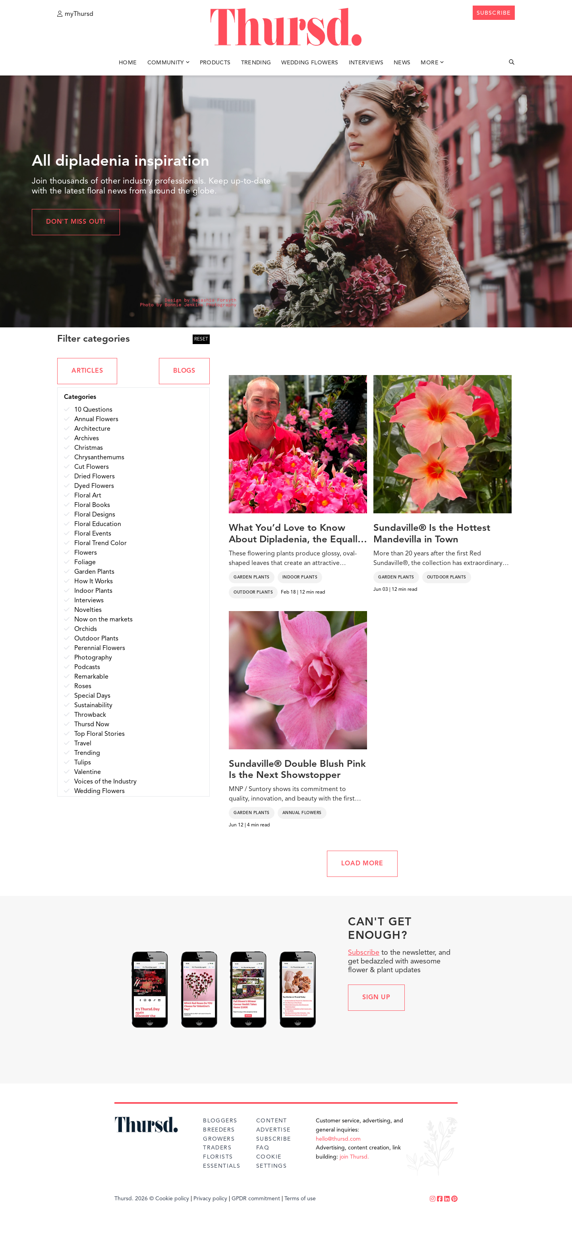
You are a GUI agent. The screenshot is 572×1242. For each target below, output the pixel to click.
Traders (217, 1148)
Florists (218, 1157)
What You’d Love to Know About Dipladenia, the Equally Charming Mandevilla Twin (295, 535)
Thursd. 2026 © (134, 1198)
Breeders (219, 1130)
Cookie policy (172, 1198)
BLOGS (184, 371)
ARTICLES (87, 371)
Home (128, 63)
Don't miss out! (76, 222)
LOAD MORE (362, 864)
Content (271, 1121)
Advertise (273, 1130)
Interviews (366, 63)
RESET (201, 339)
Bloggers (220, 1121)
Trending (256, 63)
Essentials (221, 1166)
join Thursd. (354, 1157)
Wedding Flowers (309, 63)
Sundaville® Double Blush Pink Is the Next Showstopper (297, 770)
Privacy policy (210, 1198)
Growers (219, 1139)
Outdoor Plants (253, 592)
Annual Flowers (302, 813)
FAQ (262, 1148)
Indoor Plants (300, 577)
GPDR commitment (256, 1198)
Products (215, 63)
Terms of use (300, 1198)
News (402, 63)
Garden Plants (252, 577)
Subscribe (363, 952)
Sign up (376, 997)
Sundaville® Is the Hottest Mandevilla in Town (431, 534)
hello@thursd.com (338, 1139)
